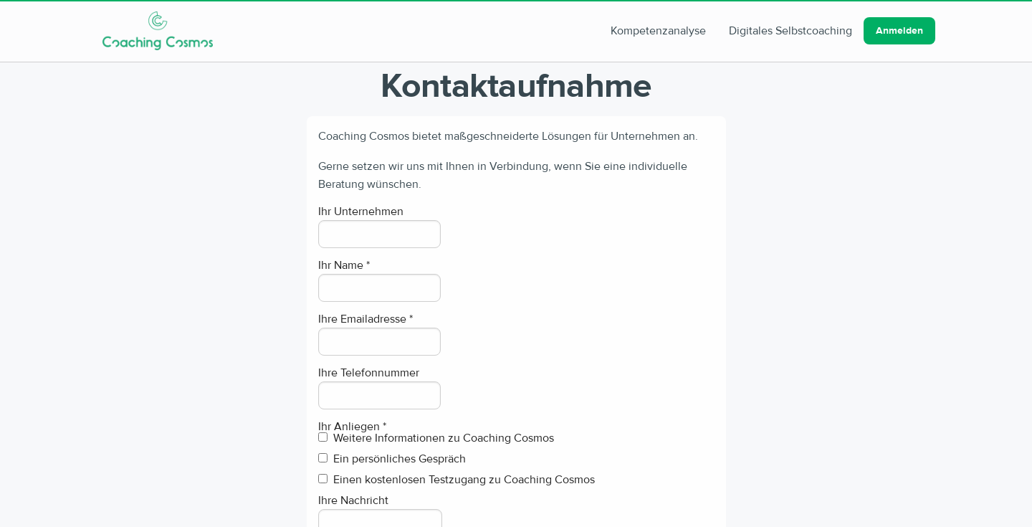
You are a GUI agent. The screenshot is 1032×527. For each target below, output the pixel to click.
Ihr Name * (344, 265)
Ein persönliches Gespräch (392, 459)
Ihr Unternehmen (360, 211)
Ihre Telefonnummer (368, 373)
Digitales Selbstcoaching (790, 31)
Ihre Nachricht (353, 500)
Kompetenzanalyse (658, 31)
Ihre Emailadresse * (365, 319)
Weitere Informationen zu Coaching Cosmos (436, 438)
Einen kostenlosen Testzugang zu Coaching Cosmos (456, 480)
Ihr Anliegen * (352, 426)
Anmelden (899, 30)
